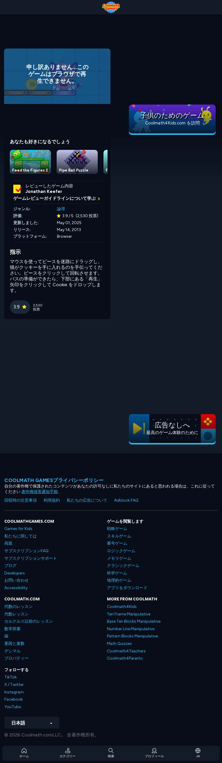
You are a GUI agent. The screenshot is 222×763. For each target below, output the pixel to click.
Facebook (13, 699)
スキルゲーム (119, 536)
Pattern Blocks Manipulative (132, 636)
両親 (8, 543)
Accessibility (15, 587)
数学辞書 (12, 628)
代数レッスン (16, 614)
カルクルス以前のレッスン (28, 621)
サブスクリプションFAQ (26, 550)
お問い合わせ (16, 580)
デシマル (12, 651)
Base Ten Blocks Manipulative (133, 621)
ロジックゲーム (121, 550)
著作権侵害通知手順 (39, 491)
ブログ (10, 565)
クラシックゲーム (123, 565)
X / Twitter (14, 684)
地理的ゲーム (119, 580)
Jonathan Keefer (43, 191)
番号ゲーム (117, 543)
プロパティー (16, 658)
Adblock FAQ (126, 500)
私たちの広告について (87, 500)
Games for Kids (18, 528)
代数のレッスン (18, 606)
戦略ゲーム (117, 528)
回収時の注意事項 (20, 500)
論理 (61, 208)
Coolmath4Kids (122, 606)
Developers (14, 573)
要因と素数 (14, 643)
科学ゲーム (117, 573)
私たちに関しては (20, 536)
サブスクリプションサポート (30, 558)
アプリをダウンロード (127, 587)
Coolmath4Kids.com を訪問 (172, 123)
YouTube (12, 706)
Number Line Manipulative (130, 628)
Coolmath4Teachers (126, 651)
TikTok (10, 677)
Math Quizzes (119, 643)
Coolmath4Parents (125, 658)
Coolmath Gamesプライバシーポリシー (53, 480)
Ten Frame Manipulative (128, 614)
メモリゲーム (119, 558)
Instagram (14, 692)
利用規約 (52, 500)
